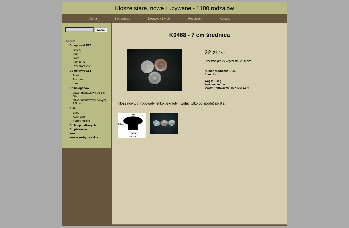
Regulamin (195, 18)
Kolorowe (79, 116)
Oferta (93, 18)
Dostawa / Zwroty (159, 18)
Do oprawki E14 (80, 70)
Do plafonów (78, 129)
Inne (75, 54)
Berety (77, 50)
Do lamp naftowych (82, 125)
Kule (72, 108)
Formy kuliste (81, 120)
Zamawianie (122, 18)
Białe (76, 58)
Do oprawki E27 (80, 45)
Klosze (70, 40)
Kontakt (225, 18)
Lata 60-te (79, 62)
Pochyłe (78, 79)
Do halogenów (79, 88)
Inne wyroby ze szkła (83, 137)
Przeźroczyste (82, 66)
